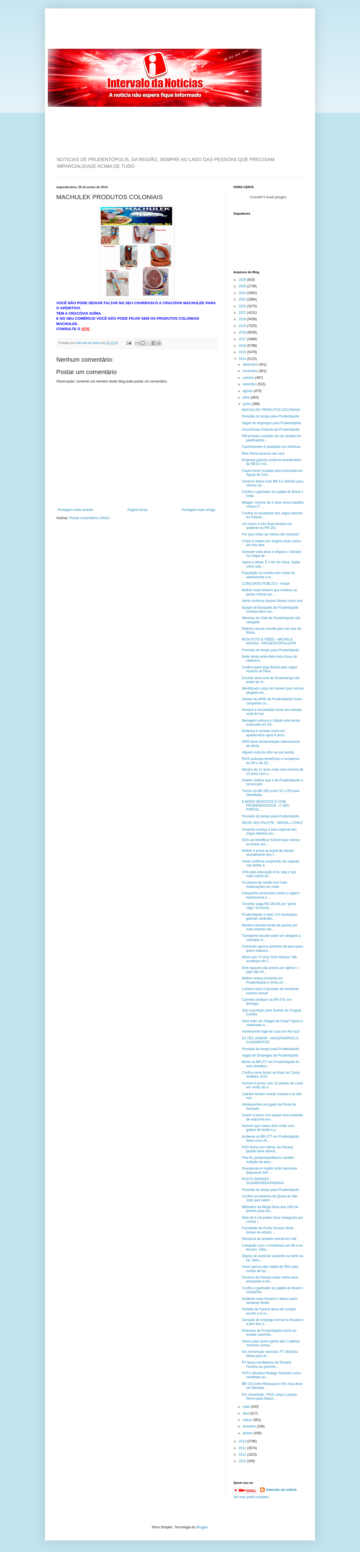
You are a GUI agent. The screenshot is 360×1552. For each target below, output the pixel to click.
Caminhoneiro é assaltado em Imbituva (271, 447)
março (248, 1420)
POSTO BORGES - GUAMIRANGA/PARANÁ (263, 1181)
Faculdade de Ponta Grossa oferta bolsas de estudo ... (267, 1230)
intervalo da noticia (89, 342)
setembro (250, 384)
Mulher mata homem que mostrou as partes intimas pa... (269, 592)
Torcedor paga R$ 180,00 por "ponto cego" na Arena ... (269, 906)
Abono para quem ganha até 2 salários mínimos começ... (271, 1343)
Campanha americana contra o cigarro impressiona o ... (271, 895)
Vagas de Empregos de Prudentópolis (270, 1055)
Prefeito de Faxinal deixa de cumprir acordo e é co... (269, 1311)
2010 (243, 1461)
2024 (243, 293)
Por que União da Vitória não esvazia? (271, 534)
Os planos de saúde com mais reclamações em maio (264, 884)
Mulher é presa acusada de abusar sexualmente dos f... (268, 853)
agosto (248, 391)
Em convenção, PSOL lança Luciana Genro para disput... (269, 1396)
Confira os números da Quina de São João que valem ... (270, 1198)
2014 (243, 359)
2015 (243, 352)
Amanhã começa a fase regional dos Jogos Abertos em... (269, 831)
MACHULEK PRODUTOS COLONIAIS (271, 410)
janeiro (248, 1433)
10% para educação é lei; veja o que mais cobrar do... (269, 874)
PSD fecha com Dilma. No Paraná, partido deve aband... (268, 1149)
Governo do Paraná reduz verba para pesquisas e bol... (270, 1279)
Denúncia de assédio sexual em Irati (269, 1239)
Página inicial (137, 510)
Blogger (202, 1527)
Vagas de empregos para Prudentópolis (271, 423)
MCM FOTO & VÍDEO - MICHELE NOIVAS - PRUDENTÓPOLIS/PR (269, 641)
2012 (243, 1448)
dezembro (251, 364)
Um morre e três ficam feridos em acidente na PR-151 (267, 526)
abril (246, 1413)
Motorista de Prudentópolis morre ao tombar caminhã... (269, 1333)
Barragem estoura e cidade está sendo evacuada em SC (271, 722)
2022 (243, 306)
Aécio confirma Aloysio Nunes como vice (272, 601)
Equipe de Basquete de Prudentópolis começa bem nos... (270, 609)
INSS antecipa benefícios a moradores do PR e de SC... (271, 761)
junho (247, 404)
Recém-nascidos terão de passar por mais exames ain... (269, 927)
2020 (243, 319)
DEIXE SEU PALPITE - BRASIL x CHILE (272, 823)
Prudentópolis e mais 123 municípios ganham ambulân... (269, 916)
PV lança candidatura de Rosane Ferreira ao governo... (266, 1364)
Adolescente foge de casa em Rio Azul (271, 1031)
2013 (243, 1441)
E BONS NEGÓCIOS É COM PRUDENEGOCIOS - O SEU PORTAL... (266, 806)
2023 (243, 299)
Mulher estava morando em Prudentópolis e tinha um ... (264, 980)
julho (247, 397)
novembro (251, 371)
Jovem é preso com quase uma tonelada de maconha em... (272, 1117)
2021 (243, 313)
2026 (243, 280)
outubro (249, 378)
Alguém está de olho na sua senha (268, 752)
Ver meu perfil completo (251, 1497)
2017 (243, 339)
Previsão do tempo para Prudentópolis (270, 416)
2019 (243, 326)
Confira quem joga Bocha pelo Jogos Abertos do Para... (269, 669)
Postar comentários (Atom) (89, 518)
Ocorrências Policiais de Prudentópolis (271, 430)
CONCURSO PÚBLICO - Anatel (266, 584)
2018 (243, 332)
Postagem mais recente (75, 510)
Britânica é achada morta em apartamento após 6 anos (263, 733)
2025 (243, 286)
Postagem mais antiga (198, 510)
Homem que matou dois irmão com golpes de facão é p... (268, 1128)
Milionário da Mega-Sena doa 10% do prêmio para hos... (270, 1209)
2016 (243, 346)
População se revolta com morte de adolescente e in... (268, 575)
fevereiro (250, 1426)
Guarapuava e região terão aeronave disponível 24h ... (269, 1170)
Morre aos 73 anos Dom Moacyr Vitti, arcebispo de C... (270, 959)
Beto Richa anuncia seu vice (263, 453)
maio (247, 1407)
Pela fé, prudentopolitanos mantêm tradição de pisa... (268, 1160)
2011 (243, 1455)
